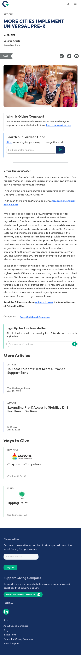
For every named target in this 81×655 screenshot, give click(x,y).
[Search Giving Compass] (68, 4)
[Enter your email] (41, 344)
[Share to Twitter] (69, 56)
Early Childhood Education (35, 316)
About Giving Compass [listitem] (16, 625)
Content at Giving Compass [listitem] (18, 638)
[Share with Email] (76, 56)
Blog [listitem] (6, 630)
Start (9, 142)
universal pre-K (44, 302)
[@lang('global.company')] (5, 4)
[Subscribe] (74, 344)
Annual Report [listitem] (11, 643)
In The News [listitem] (10, 634)
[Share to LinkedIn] (62, 56)
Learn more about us (58, 125)
